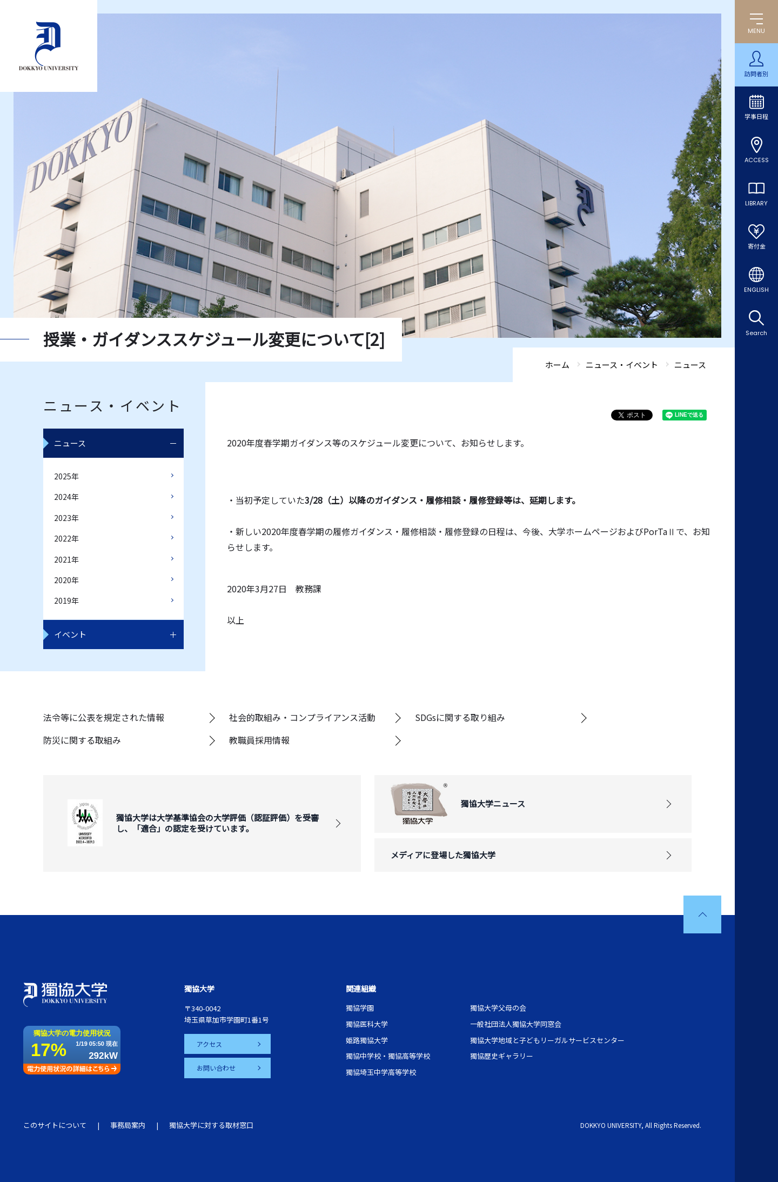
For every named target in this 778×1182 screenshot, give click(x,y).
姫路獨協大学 (367, 1040)
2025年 (66, 476)
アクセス (210, 1044)
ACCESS (757, 160)
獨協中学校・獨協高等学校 (388, 1056)
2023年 (66, 517)
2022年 (66, 538)
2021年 (66, 559)
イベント (70, 634)
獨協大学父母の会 (498, 1008)
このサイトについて (54, 1125)
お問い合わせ (216, 1067)
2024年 (66, 496)
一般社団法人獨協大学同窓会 (515, 1024)
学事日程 (756, 116)
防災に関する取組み (82, 739)
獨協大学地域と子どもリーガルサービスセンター (547, 1040)
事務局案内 (127, 1125)
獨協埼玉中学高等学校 (381, 1072)
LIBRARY (756, 203)
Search (756, 333)
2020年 (66, 580)
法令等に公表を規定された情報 (103, 717)
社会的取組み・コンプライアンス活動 (302, 717)
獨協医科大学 (367, 1024)
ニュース (70, 443)
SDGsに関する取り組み (460, 717)
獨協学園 (360, 1008)
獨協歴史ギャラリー (501, 1056)
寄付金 (757, 246)
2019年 (66, 600)
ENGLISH (756, 289)
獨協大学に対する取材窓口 (211, 1125)
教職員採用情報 (259, 739)
